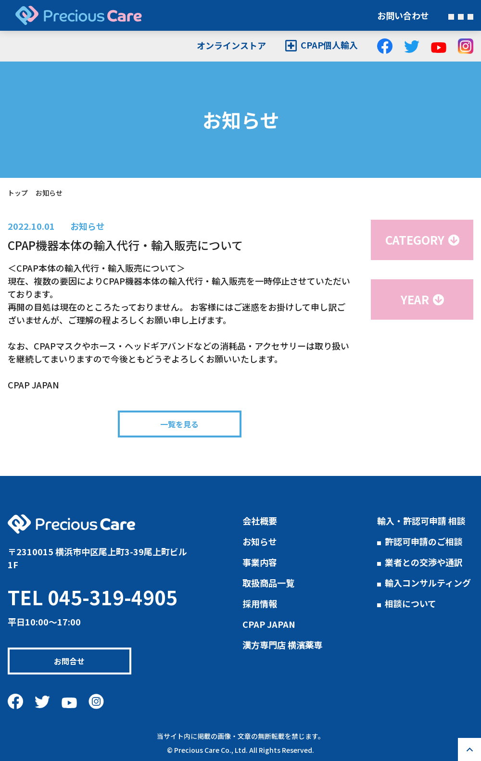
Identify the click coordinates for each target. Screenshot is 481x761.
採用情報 (259, 603)
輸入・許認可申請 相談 (421, 520)
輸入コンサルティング (428, 582)
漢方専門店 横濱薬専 (282, 644)
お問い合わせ (403, 15)
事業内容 (259, 562)
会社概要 (259, 520)
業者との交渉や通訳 (424, 562)
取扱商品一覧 (268, 582)
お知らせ (87, 226)
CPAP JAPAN (268, 624)
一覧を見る (180, 424)
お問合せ (77, 661)
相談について (410, 603)
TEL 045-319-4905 (92, 597)
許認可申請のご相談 (424, 541)
